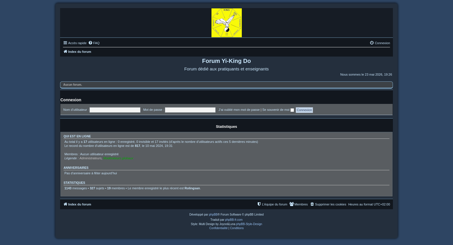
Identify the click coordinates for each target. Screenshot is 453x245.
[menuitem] (94, 43)
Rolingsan (192, 188)
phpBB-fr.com (234, 219)
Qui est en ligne (77, 136)
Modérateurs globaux (118, 158)
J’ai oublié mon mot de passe (238, 109)
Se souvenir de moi (278, 109)
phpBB (213, 214)
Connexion (70, 100)
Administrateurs (90, 158)
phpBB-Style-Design (249, 224)
